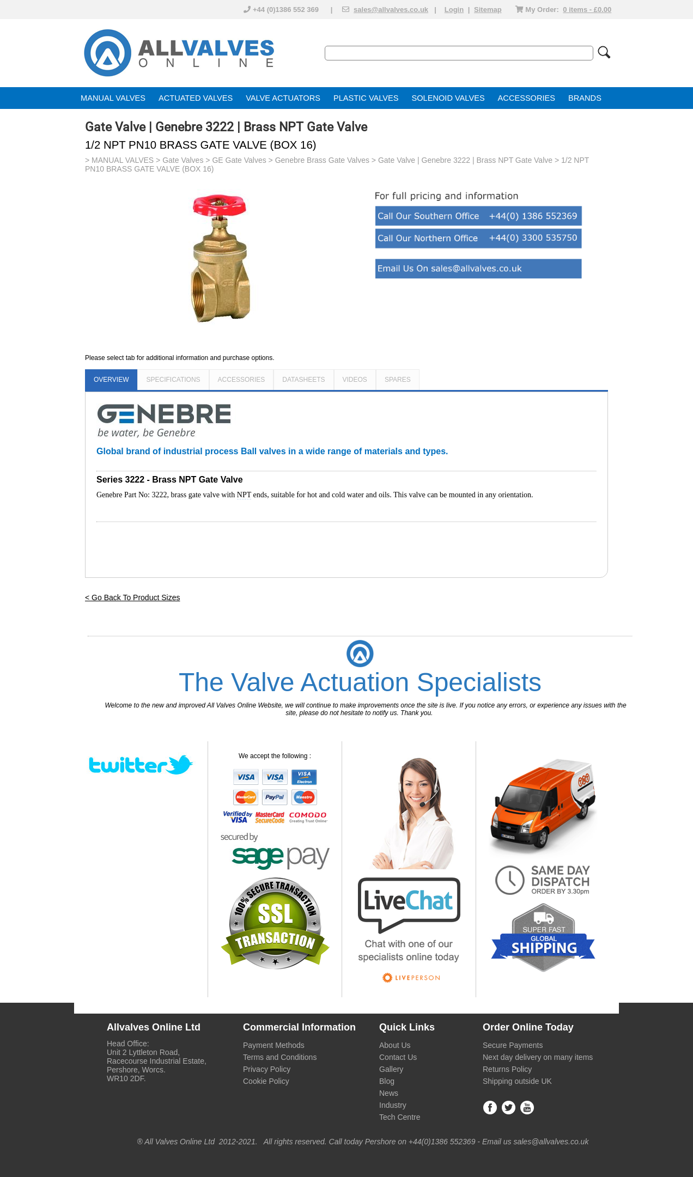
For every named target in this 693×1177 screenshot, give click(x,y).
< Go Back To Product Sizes (132, 597)
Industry (392, 1105)
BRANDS (584, 98)
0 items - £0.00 (587, 9)
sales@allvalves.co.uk (391, 9)
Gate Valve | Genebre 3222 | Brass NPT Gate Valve (465, 160)
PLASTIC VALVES (366, 98)
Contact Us (398, 1057)
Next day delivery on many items (538, 1057)
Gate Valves (182, 160)
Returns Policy (507, 1069)
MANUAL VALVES (113, 98)
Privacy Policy (266, 1069)
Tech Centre (399, 1117)
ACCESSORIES (526, 98)
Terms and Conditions (280, 1057)
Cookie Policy (266, 1081)
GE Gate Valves (239, 160)
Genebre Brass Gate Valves (322, 160)
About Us (395, 1045)
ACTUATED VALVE (193, 98)
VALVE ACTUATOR (280, 98)
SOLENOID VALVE (445, 98)
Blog (386, 1081)
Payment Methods (274, 1045)
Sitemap (488, 9)
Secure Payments (513, 1045)
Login (454, 9)
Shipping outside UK (517, 1081)
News (388, 1093)
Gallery (391, 1069)
